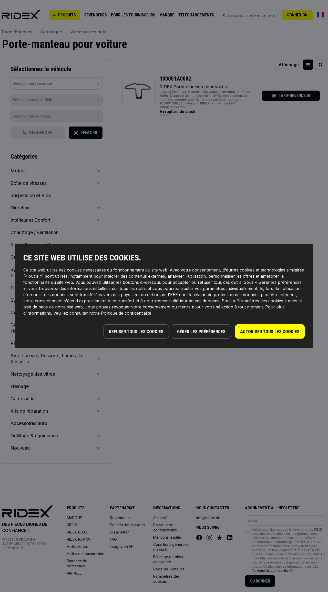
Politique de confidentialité (126, 313)
